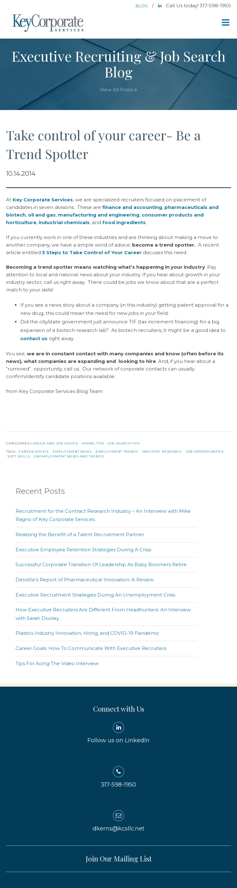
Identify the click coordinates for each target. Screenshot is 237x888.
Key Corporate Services (48, 23)
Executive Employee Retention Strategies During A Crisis (83, 550)
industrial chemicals (64, 222)
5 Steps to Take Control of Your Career (92, 252)
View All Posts (118, 90)
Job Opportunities (205, 452)
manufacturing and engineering (98, 215)
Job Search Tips (123, 443)
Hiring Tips (93, 443)
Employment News (72, 452)
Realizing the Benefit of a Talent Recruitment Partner (80, 534)
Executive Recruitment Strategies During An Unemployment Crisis (95, 595)
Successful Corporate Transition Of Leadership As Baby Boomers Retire (101, 564)
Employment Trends (117, 452)
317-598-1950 (118, 777)
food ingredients (124, 222)
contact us (34, 338)
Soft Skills (18, 456)
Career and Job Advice (54, 443)
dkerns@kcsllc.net (118, 821)
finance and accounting (132, 207)
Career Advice (34, 452)
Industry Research (162, 452)
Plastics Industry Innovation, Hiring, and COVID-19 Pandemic (87, 633)
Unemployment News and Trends (69, 456)
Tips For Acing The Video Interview (57, 663)
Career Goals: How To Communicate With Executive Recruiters (91, 648)
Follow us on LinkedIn (118, 733)
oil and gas (42, 215)
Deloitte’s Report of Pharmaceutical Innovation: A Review (85, 580)
